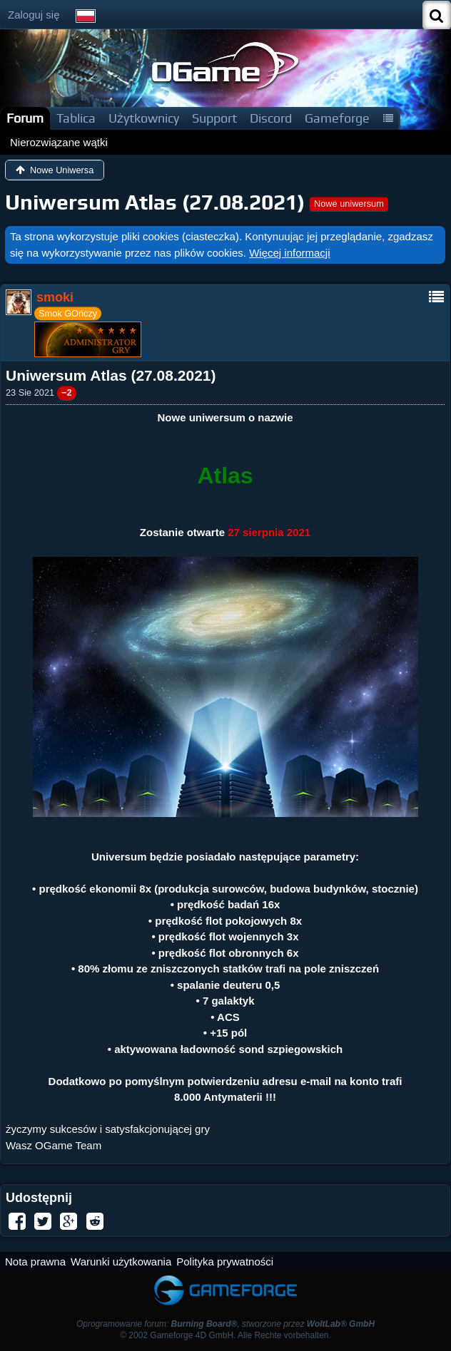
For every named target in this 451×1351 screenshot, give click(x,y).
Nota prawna (35, 1261)
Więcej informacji (289, 253)
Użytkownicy (143, 118)
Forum (25, 118)
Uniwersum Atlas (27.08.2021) (155, 202)
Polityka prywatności (224, 1261)
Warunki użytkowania (121, 1261)
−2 (66, 392)
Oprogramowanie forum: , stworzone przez (225, 1324)
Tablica (76, 118)
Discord (271, 118)
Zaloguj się (34, 15)
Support (214, 118)
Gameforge (337, 118)
